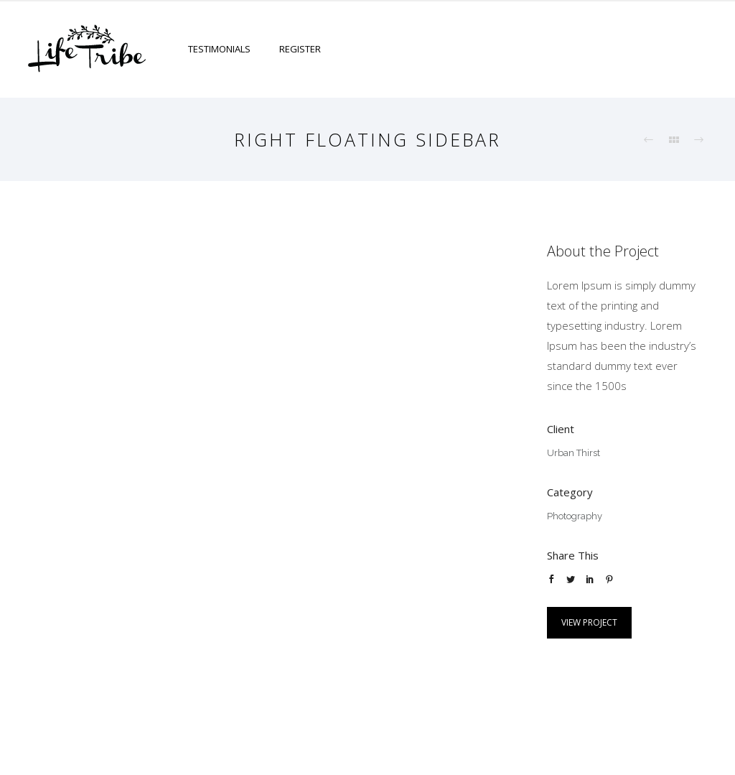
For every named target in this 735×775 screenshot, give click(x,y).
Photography (574, 516)
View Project (589, 622)
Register (300, 48)
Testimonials (219, 48)
